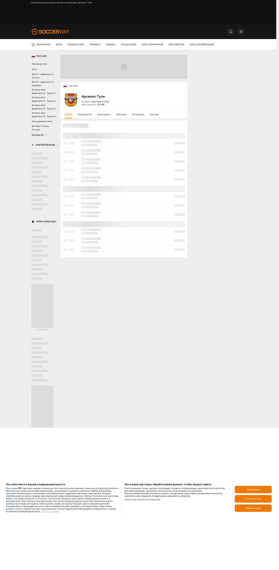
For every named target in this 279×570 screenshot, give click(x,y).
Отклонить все (253, 498)
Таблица (121, 114)
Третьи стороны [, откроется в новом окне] (50, 511)
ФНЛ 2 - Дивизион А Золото (43, 76)
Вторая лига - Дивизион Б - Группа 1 (44, 91)
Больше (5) (39, 134)
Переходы (138, 114)
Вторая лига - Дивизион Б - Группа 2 (44, 99)
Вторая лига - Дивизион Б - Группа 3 (44, 107)
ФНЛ (34, 69)
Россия (73, 86)
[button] (230, 31)
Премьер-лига (39, 63)
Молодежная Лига (42, 121)
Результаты (85, 114)
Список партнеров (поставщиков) (143, 499)
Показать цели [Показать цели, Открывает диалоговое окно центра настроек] (253, 508)
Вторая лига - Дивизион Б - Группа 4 (44, 114)
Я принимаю (253, 489)
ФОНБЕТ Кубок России (40, 128)
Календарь (104, 114)
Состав (153, 114)
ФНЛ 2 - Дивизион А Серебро (43, 83)
